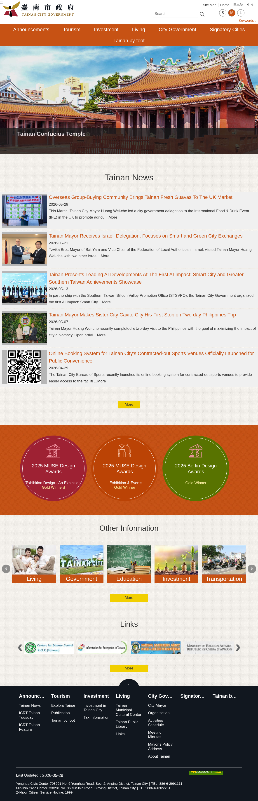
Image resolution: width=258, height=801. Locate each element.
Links (129, 624)
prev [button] (6, 569)
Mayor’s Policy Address (160, 746)
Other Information (128, 528)
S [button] (222, 13)
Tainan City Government (39, 9)
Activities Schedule (156, 722)
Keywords (246, 20)
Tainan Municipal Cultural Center (128, 710)
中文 (250, 5)
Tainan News (129, 177)
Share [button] (250, 10)
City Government (177, 29)
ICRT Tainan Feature (29, 727)
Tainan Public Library (127, 724)
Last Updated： (29, 775)
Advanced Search (211, 13)
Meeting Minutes (155, 734)
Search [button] (202, 13)
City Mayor (157, 705)
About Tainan (159, 756)
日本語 (238, 5)
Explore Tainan (63, 705)
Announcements (31, 29)
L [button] (241, 13)
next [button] (252, 569)
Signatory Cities (227, 29)
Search (159, 12)
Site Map (209, 5)
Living (138, 29)
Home (224, 5)
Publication (60, 713)
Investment (106, 29)
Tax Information (97, 717)
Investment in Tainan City (95, 707)
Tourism (71, 29)
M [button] (231, 13)
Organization (158, 713)
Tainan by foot (129, 40)
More (129, 404)
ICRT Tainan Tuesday (29, 715)
